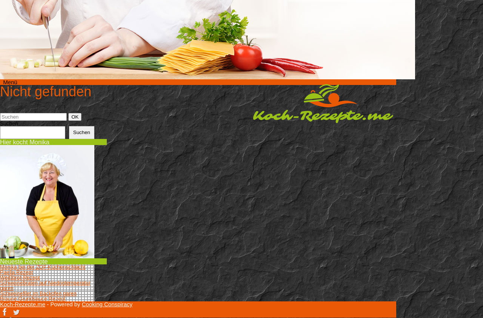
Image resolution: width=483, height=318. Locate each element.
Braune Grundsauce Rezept (33, 299)
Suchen (9, 123)
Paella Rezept (16, 272)
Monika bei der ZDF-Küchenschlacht (42, 267)
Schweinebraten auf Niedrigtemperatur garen (45, 285)
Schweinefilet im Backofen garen (38, 293)
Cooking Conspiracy (107, 304)
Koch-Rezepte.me (323, 103)
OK (76, 117)
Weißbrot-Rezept (20, 278)
